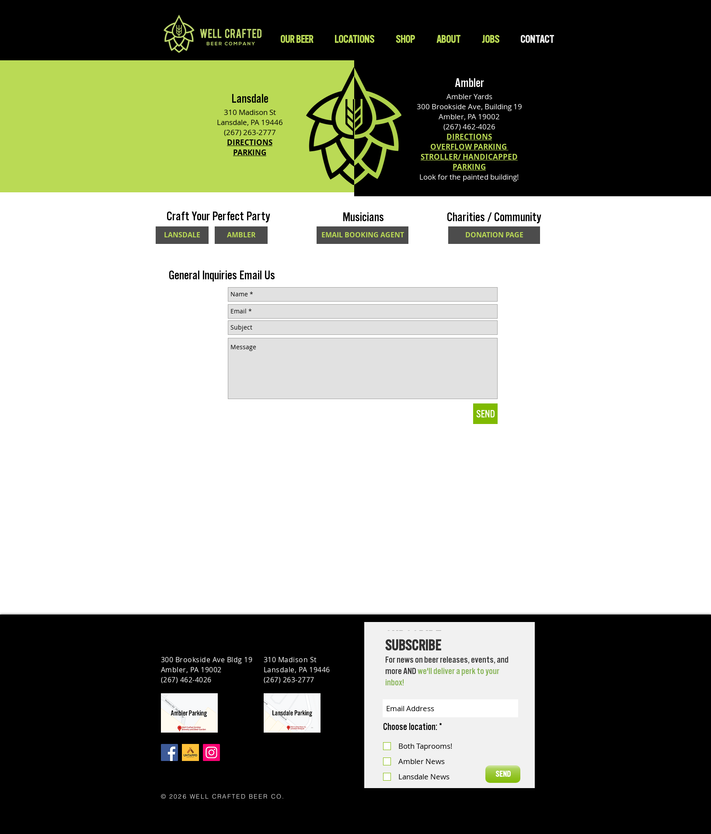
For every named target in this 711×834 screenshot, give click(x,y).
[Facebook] (169, 752)
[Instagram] (211, 752)
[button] (405, 39)
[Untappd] (190, 752)
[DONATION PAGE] (494, 235)
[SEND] (485, 413)
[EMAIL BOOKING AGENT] (362, 235)
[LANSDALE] (182, 235)
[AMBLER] (241, 235)
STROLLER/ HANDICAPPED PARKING (469, 162)
